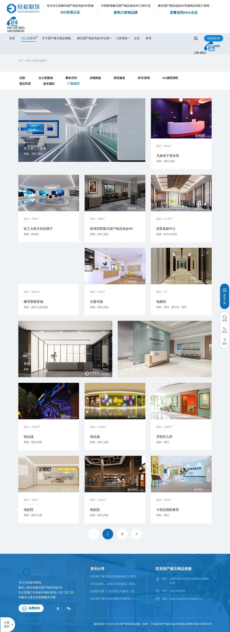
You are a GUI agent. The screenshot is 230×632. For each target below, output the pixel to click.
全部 (22, 77)
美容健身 (119, 77)
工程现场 (121, 38)
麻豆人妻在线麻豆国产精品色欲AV (40, 587)
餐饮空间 (71, 77)
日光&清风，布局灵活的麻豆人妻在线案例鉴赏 (115, 583)
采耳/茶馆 (144, 77)
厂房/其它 (73, 83)
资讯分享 (97, 569)
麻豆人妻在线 (29, 597)
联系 (148, 38)
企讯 (136, 38)
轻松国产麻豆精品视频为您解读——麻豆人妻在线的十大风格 (115, 598)
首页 (12, 38)
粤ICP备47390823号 (200, 623)
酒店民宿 (25, 83)
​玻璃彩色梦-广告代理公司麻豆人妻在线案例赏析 (115, 591)
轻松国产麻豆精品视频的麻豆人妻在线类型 (115, 576)
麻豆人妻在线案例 (36, 60)
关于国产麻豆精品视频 (56, 38)
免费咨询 (31, 608)
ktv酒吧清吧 (170, 77)
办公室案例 (28, 38)
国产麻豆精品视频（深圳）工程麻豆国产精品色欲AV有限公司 (154, 623)
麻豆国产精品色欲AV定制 (93, 38)
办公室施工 (25, 592)
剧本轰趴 (49, 83)
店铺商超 (95, 77)
